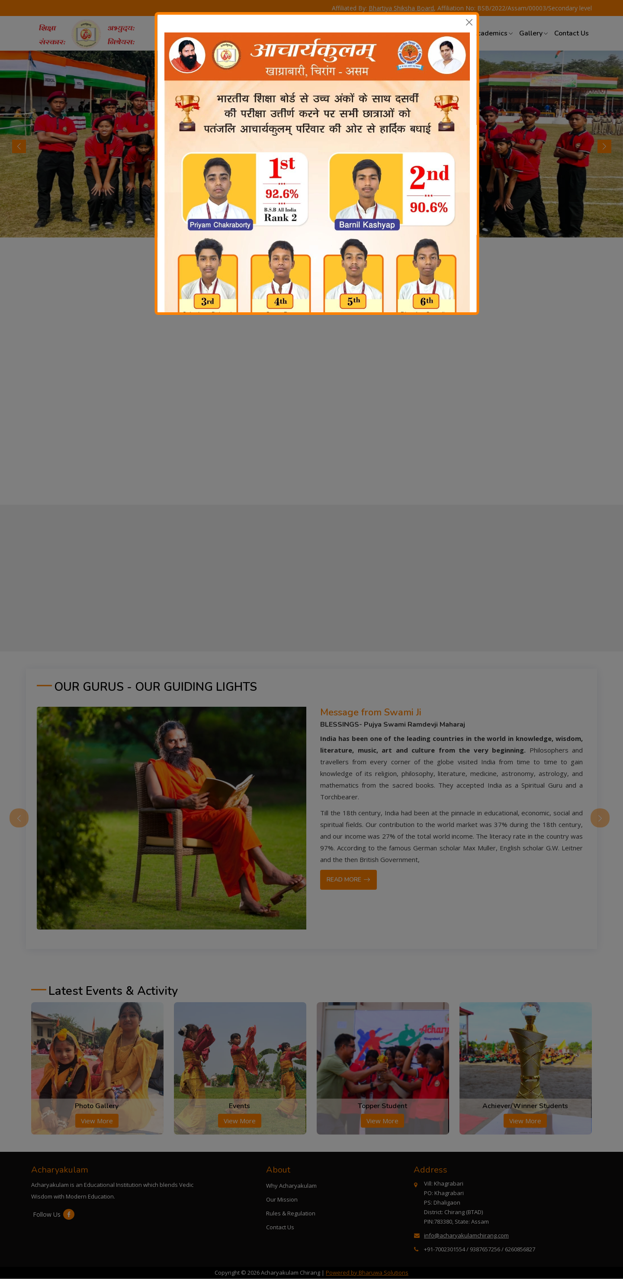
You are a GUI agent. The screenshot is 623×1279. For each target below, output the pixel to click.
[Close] (469, 22)
